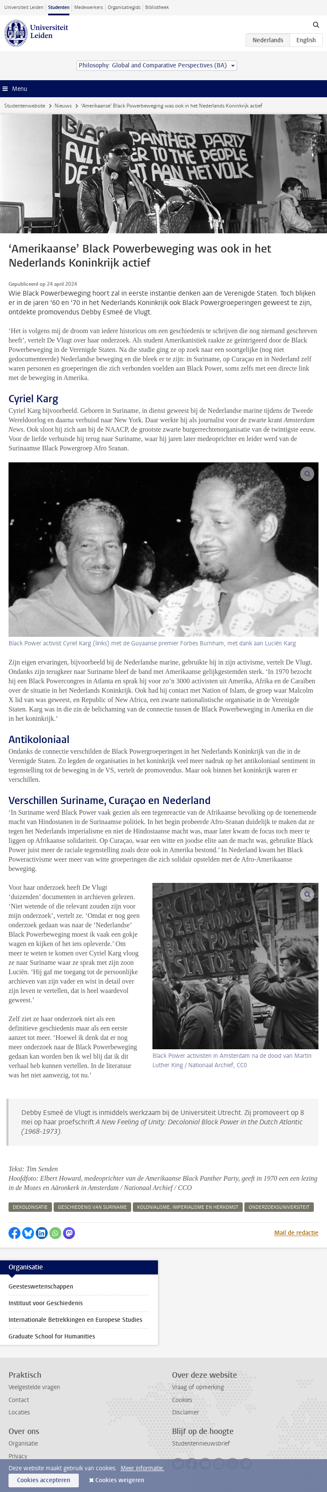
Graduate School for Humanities (52, 1336)
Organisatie (23, 1444)
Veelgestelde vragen (34, 1387)
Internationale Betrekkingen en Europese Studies (75, 1320)
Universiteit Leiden (23, 7)
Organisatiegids (124, 7)
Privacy (18, 1456)
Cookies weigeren (119, 1480)
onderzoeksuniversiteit (279, 1207)
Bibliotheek (157, 7)
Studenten (58, 7)
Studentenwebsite (24, 105)
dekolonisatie (30, 1207)
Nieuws (63, 105)
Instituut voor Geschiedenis (46, 1303)
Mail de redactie (296, 1233)
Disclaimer (185, 1412)
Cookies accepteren (43, 1480)
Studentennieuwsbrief (201, 1444)
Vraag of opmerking (198, 1387)
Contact (19, 1400)
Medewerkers (88, 7)
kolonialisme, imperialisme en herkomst (187, 1207)
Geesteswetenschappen (41, 1287)
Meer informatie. (142, 1468)
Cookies (182, 1400)
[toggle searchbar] (316, 24)
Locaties (19, 1412)
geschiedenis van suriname (92, 1207)
